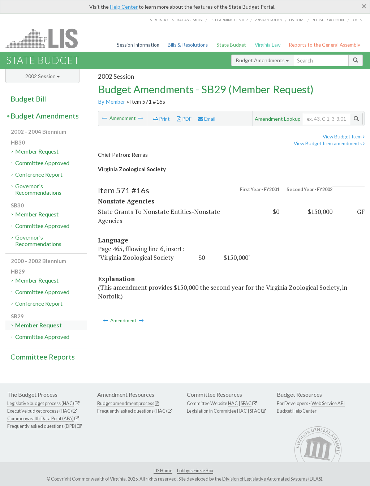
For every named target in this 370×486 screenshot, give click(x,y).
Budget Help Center (297, 411)
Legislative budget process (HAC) (40, 403)
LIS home (297, 20)
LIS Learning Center (229, 20)
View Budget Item (344, 136)
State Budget (231, 45)
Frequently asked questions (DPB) (41, 426)
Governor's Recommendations (38, 189)
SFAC (246, 403)
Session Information (138, 45)
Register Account (328, 20)
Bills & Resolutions (188, 45)
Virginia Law (267, 45)
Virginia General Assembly (176, 20)
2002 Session (42, 76)
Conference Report (39, 174)
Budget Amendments (262, 60)
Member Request (37, 151)
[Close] (364, 6)
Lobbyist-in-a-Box (195, 470)
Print (161, 119)
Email (206, 119)
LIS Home (163, 470)
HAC (233, 403)
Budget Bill (28, 98)
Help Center (124, 7)
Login (357, 20)
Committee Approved (42, 162)
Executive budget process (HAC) (39, 411)
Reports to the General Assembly (324, 45)
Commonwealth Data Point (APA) (40, 418)
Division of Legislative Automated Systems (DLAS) (272, 479)
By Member (111, 101)
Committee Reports (42, 356)
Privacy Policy (268, 20)
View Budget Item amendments (329, 143)
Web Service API (328, 403)
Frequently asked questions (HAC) (132, 411)
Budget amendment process (125, 403)
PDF (184, 119)
